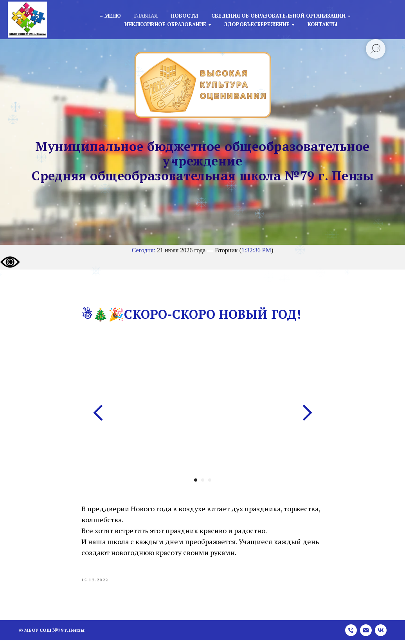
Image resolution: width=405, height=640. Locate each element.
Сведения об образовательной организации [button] (278, 15)
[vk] (381, 630)
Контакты (322, 24)
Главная (146, 15)
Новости (184, 15)
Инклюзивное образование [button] (165, 24)
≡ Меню (110, 15)
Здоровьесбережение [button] (257, 24)
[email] (366, 630)
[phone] (351, 630)
